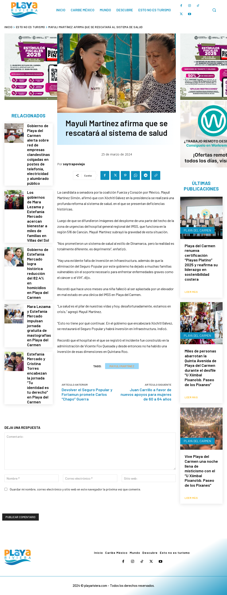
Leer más (191, 291)
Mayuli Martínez (122, 366)
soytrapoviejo (74, 164)
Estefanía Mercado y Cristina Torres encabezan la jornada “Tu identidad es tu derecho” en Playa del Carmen (37, 341)
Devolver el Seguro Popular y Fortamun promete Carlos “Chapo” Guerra (87, 394)
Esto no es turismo (30, 27)
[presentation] (36, 497)
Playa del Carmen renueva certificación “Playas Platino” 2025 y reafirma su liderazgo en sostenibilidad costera (201, 263)
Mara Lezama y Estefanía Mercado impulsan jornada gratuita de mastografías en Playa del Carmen (38, 296)
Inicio (8, 27)
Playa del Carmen (197, 231)
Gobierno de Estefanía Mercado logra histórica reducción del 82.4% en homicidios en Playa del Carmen (38, 251)
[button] (214, 10)
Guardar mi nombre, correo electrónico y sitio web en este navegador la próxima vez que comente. (75, 482)
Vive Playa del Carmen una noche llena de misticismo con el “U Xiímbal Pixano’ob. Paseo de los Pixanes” (201, 469)
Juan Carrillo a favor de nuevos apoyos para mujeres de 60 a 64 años (146, 394)
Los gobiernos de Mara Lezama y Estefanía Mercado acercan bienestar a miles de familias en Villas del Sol (37, 204)
